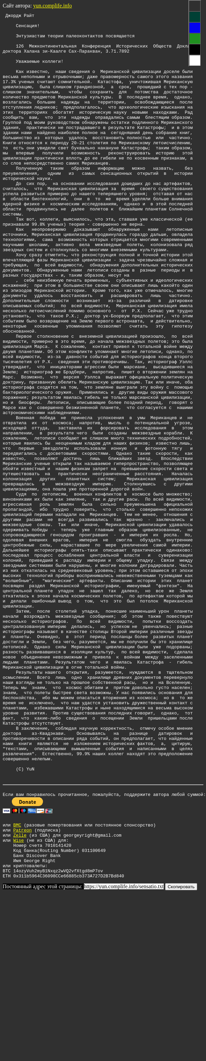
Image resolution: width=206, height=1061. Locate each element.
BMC (17, 983)
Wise (18, 1001)
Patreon (22, 989)
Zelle (19, 995)
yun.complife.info (52, 5)
